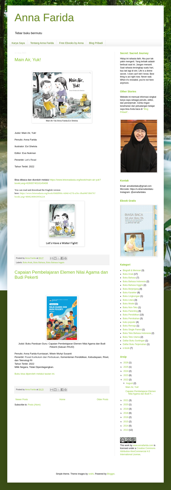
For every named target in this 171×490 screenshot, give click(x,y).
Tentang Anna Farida (42, 43)
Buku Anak (27, 262)
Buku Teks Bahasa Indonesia (137, 333)
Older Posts (102, 399)
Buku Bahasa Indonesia (134, 281)
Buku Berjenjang (131, 289)
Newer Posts (21, 399)
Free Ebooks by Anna (71, 43)
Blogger (111, 474)
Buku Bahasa (39, 262)
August (130, 383)
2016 (126, 417)
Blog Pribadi (96, 43)
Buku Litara (128, 300)
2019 (126, 409)
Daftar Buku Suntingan (134, 340)
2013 (126, 430)
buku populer (129, 322)
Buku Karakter (130, 292)
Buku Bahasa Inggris (55, 262)
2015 (126, 421)
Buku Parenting (130, 311)
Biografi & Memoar (132, 270)
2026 (126, 362)
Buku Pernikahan (131, 318)
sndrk (91, 474)
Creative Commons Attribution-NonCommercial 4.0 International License (137, 451)
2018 (126, 413)
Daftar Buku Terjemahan (134, 344)
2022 (126, 379)
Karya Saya (18, 43)
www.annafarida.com (143, 445)
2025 (126, 367)
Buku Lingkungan (131, 296)
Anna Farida (44, 17)
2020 (126, 404)
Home (62, 399)
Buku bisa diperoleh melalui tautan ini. (35, 373)
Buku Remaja (129, 325)
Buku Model (128, 303)
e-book (126, 348)
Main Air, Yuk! (28, 59)
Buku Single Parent (132, 329)
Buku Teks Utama (131, 337)
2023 (126, 375)
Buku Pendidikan (131, 314)
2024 (126, 371)
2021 (126, 400)
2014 (126, 425)
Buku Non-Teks (130, 307)
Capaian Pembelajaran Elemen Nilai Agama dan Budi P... (141, 392)
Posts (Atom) (34, 404)
